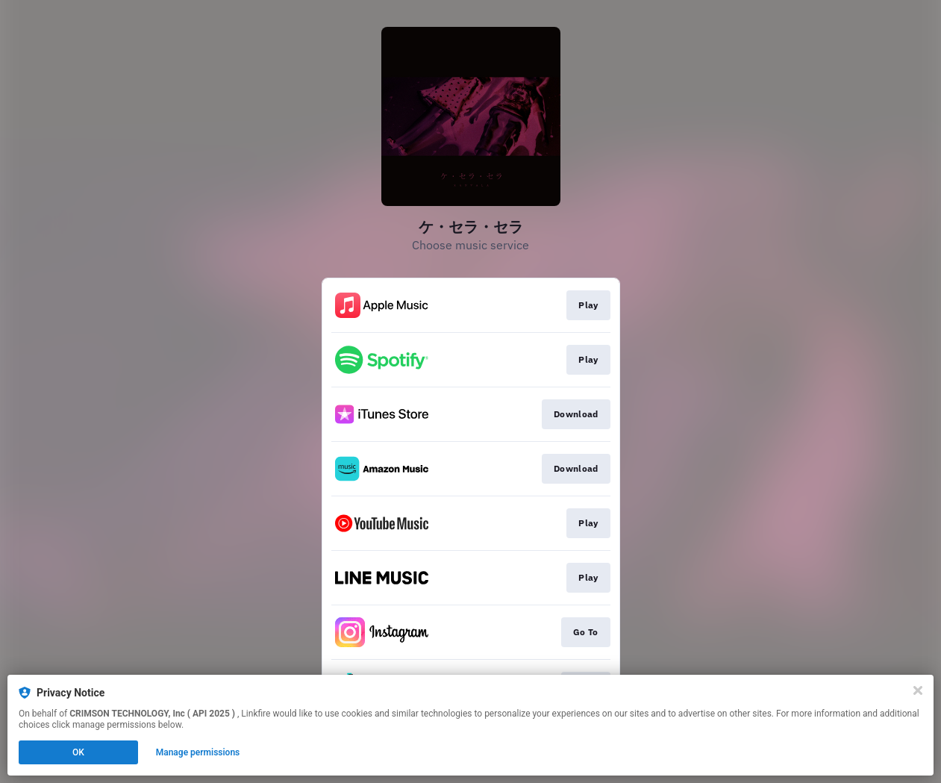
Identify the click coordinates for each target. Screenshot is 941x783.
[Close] (918, 690)
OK (78, 752)
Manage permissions (198, 752)
